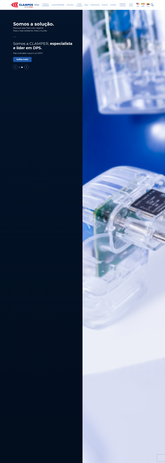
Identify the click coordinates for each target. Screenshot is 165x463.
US (137, 4)
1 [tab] (20, 68)
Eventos (105, 5)
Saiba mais (22, 59)
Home (36, 5)
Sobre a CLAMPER (45, 5)
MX (143, 4)
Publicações (95, 5)
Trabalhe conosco (122, 5)
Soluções (70, 5)
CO (148, 4)
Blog (86, 5)
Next (26, 67)
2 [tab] (22, 68)
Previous (15, 67)
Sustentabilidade (58, 5)
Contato (113, 5)
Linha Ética (131, 5)
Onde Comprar (79, 5)
